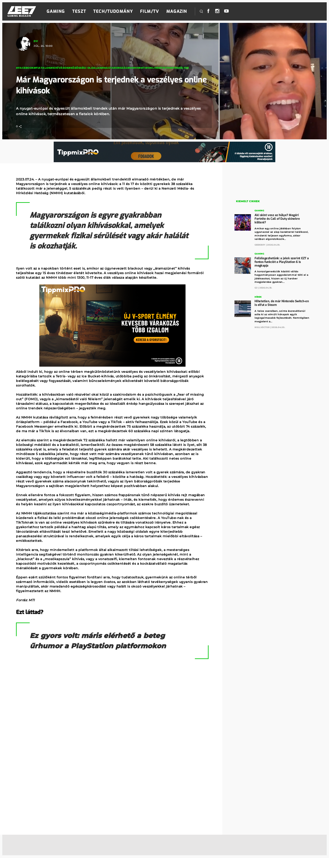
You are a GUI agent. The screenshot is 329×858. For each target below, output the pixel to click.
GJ (256, 287)
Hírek (258, 296)
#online (152, 67)
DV (36, 41)
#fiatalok (42, 67)
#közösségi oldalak (84, 67)
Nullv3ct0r (262, 327)
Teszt (79, 11)
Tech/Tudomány (113, 11)
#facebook (25, 67)
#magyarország (114, 67)
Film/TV (149, 11)
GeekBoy (260, 244)
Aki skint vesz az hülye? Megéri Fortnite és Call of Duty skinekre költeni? (277, 218)
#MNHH (133, 67)
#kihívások (59, 67)
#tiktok (165, 67)
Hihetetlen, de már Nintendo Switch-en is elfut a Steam (282, 302)
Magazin (176, 11)
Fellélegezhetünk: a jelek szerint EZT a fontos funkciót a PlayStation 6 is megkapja (282, 261)
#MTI (142, 67)
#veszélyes (180, 67)
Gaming (56, 11)
